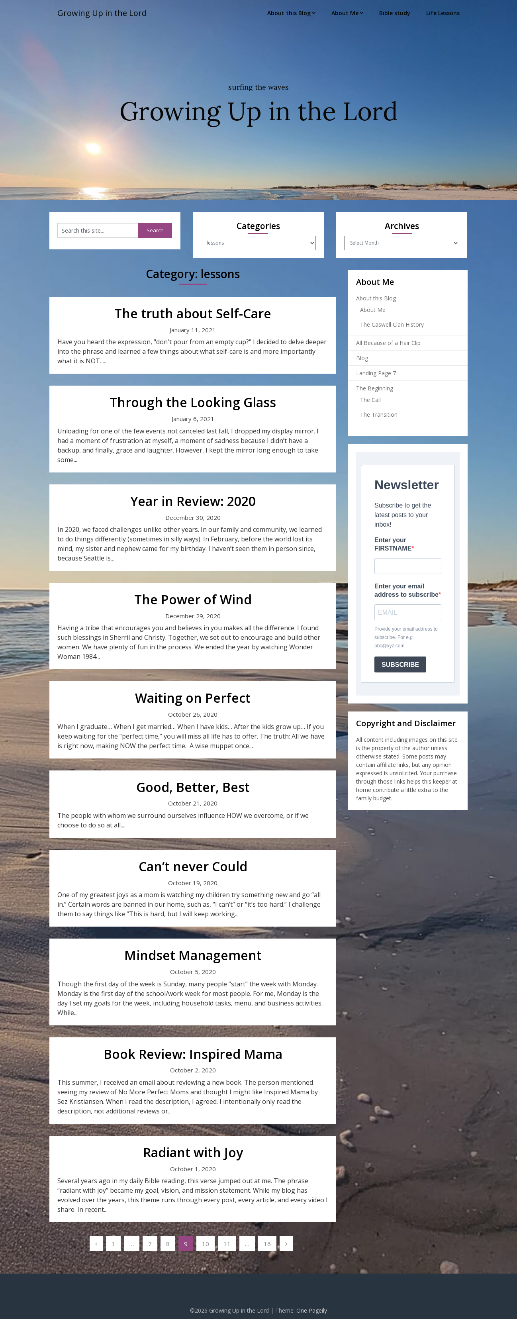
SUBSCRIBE (400, 664)
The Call (370, 400)
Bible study (394, 13)
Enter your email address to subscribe (406, 590)
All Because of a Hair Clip (388, 343)
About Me (344, 13)
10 (205, 1244)
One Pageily (311, 1310)
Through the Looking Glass (193, 402)
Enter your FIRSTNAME (392, 544)
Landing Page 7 (376, 373)
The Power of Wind (193, 599)
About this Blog (289, 13)
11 (227, 1244)
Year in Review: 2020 (193, 501)
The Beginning (374, 388)
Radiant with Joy (193, 1152)
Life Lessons (443, 13)
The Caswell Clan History (392, 324)
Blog (362, 358)
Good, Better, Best (193, 787)
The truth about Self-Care (192, 313)
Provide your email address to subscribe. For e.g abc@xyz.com (406, 637)
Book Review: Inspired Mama (193, 1053)
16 (267, 1244)
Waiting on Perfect (193, 697)
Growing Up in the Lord (102, 13)
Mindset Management (193, 955)
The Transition (379, 414)
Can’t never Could (193, 866)
